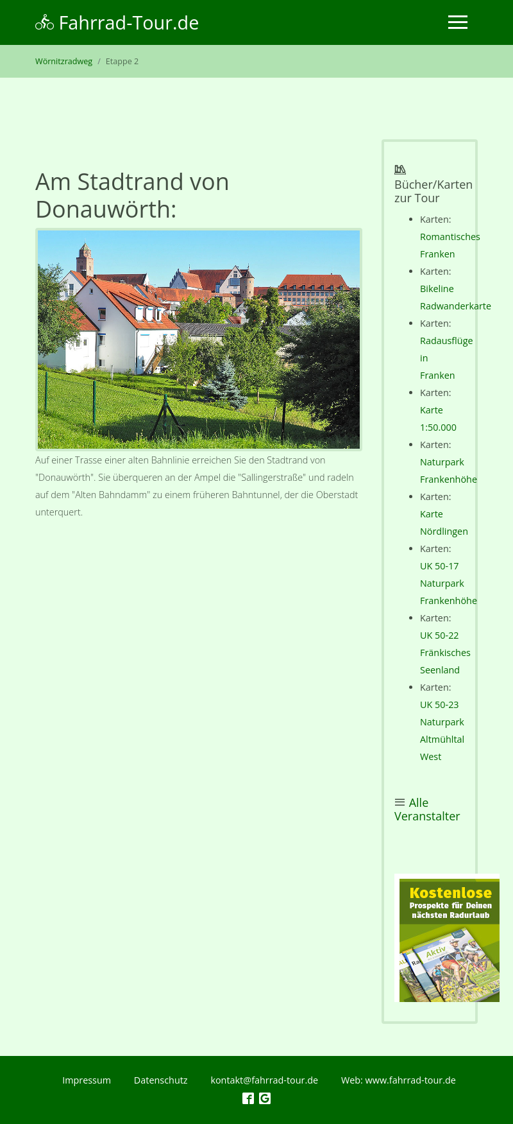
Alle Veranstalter (427, 809)
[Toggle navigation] (458, 22)
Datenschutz (161, 1080)
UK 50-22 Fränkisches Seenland (445, 652)
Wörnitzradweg (63, 61)
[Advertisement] (198, 648)
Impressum (86, 1080)
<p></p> (447, 938)
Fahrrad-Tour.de (117, 22)
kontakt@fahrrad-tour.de (264, 1080)
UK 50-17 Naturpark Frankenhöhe (448, 583)
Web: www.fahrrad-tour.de (398, 1080)
